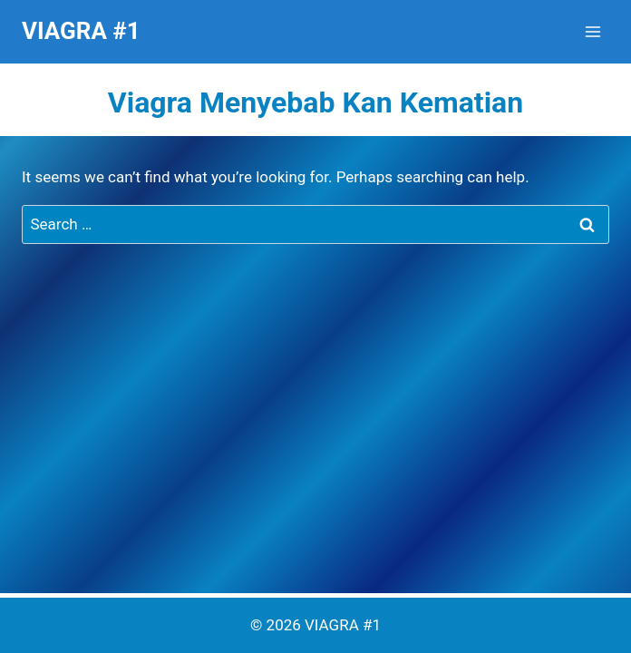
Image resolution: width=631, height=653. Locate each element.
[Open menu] (592, 31)
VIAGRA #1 (343, 625)
